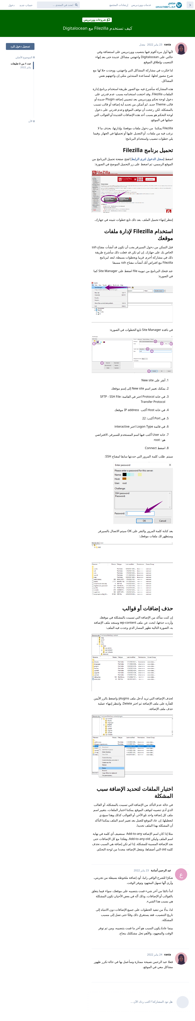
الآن (31, 121)
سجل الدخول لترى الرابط (147, 159)
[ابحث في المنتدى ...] (58, 5)
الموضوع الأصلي (25, 57)
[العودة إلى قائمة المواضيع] (190, 5)
